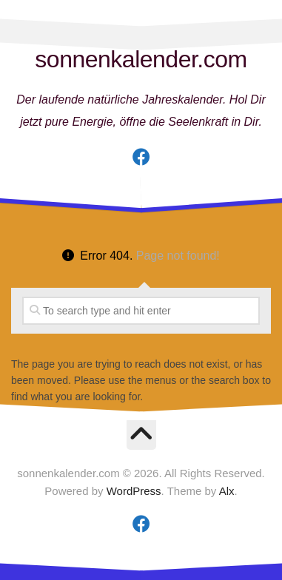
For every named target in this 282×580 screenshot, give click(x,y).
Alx (227, 491)
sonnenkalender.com (140, 59)
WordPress (134, 491)
